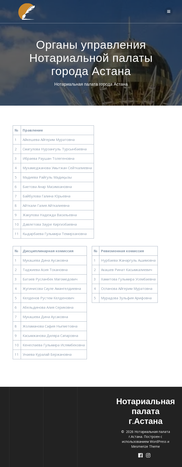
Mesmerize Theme (145, 446)
